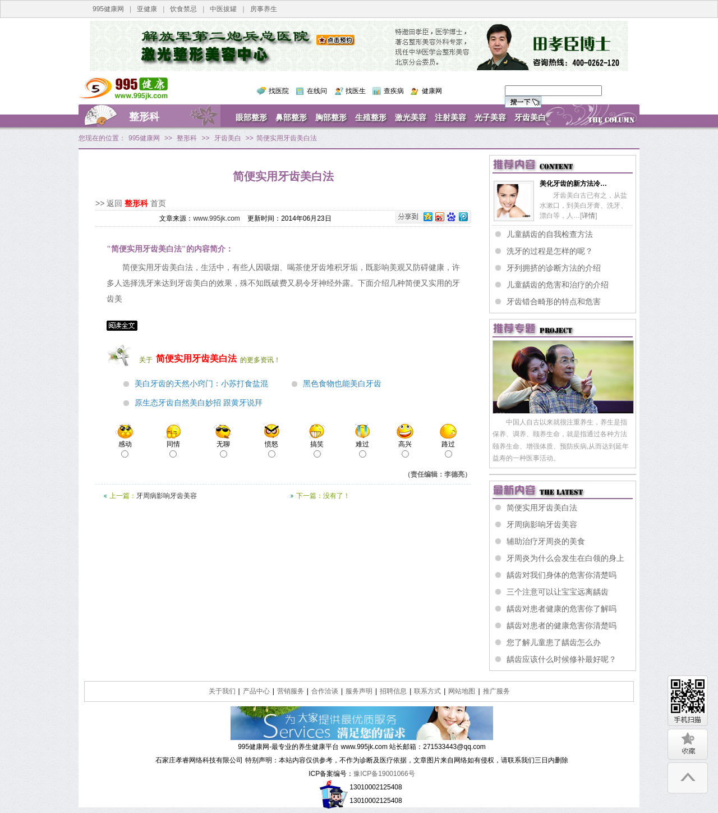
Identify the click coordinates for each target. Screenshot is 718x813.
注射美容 (450, 117)
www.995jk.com (216, 218)
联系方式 (427, 691)
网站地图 (461, 691)
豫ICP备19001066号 (384, 774)
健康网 (432, 91)
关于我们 (222, 691)
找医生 (356, 91)
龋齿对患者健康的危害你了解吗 (561, 608)
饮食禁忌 (183, 9)
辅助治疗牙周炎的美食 (546, 541)
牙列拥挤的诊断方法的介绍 (554, 267)
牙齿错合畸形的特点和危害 (554, 301)
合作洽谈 (324, 691)
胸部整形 (331, 117)
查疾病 (394, 91)
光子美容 (490, 117)
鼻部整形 (291, 117)
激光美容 (410, 117)
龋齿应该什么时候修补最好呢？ (561, 659)
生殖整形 (370, 117)
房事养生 (263, 9)
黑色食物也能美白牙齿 (342, 384)
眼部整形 (251, 117)
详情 (588, 216)
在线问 (317, 91)
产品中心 (256, 691)
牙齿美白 (530, 117)
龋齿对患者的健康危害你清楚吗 (561, 625)
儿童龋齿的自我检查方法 (550, 234)
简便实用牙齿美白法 (542, 507)
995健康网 (108, 9)
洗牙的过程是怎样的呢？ (550, 250)
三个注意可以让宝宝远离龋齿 (558, 591)
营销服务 (290, 691)
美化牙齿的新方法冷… (573, 184)
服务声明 (359, 691)
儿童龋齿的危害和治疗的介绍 (558, 284)
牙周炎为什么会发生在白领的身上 (565, 558)
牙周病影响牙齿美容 (166, 496)
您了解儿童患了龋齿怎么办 (554, 642)
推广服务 (496, 691)
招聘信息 (393, 691)
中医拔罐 (223, 9)
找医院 (279, 91)
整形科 (144, 116)
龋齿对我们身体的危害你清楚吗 (561, 574)
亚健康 (147, 9)
